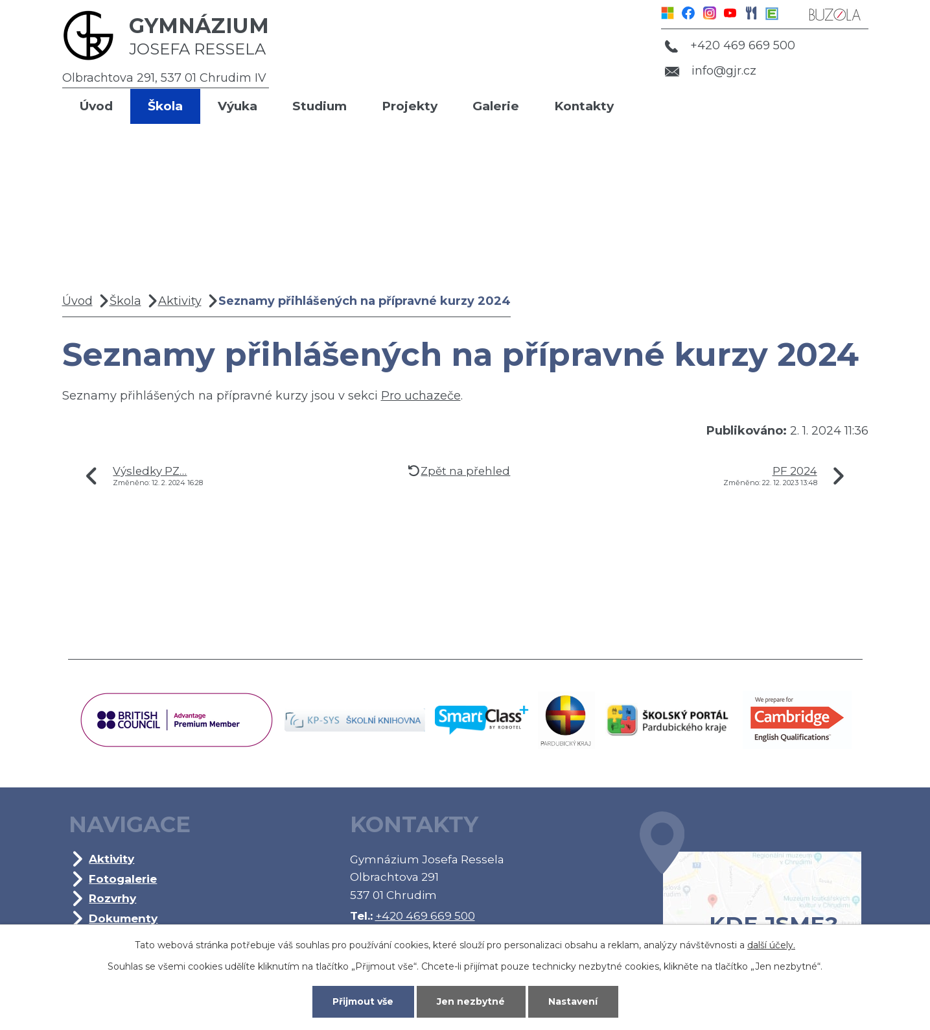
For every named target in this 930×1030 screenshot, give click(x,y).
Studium (319, 106)
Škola (165, 106)
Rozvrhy (112, 898)
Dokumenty (123, 918)
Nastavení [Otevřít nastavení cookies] (573, 1001)
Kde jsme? (750, 893)
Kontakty (584, 106)
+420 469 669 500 (730, 45)
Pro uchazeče (421, 396)
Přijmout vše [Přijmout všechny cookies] (362, 1001)
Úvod (96, 106)
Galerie (495, 106)
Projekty (409, 106)
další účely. (771, 945)
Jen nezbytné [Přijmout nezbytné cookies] (471, 1001)
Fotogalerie (123, 878)
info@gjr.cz (710, 71)
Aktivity (180, 301)
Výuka (237, 106)
